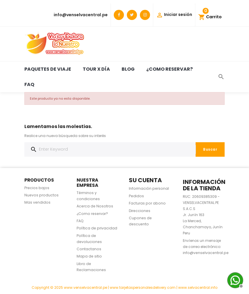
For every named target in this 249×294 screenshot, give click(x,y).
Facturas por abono (147, 203)
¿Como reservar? (169, 69)
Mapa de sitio (89, 256)
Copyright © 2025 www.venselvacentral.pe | (71, 287)
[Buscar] (124, 149)
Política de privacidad (97, 228)
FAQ (29, 84)
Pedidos (136, 195)
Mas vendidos (37, 202)
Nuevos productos (41, 195)
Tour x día (96, 69)
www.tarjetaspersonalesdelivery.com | (144, 287)
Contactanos (89, 248)
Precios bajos (36, 187)
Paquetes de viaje (47, 69)
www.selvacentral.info (197, 287)
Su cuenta (145, 180)
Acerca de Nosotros (95, 206)
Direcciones (139, 210)
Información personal (149, 188)
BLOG (128, 69)
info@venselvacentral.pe (81, 15)
